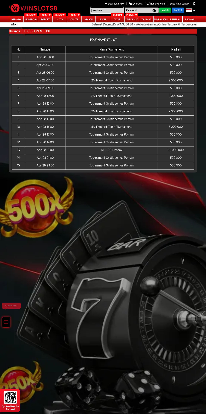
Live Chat (136, 3)
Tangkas (146, 19)
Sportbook (30, 19)
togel (117, 19)
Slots (59, 19)
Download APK (115, 3)
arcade (88, 19)
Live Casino (132, 19)
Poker (103, 19)
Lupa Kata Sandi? (179, 3)
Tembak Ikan (161, 19)
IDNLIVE (74, 19)
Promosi (189, 19)
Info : (14, 24)
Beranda (16, 19)
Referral (175, 19)
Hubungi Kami (156, 3)
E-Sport (45, 19)
